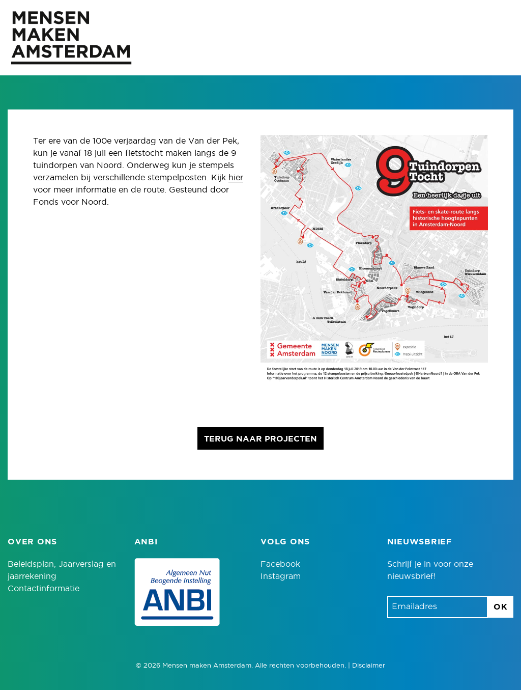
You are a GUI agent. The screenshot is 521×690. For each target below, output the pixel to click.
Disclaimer (368, 666)
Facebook (280, 564)
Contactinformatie (43, 589)
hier (235, 178)
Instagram (280, 576)
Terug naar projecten (260, 439)
